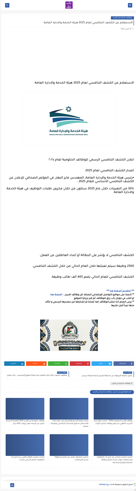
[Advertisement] (68, 56)
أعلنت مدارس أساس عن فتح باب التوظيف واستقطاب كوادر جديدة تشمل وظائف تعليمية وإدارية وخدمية (113, 460)
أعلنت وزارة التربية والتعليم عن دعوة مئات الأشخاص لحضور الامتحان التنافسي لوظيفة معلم (68, 423)
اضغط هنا (55, 295)
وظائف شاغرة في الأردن (121, 18)
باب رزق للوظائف (104, 485)
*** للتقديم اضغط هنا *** (119, 291)
